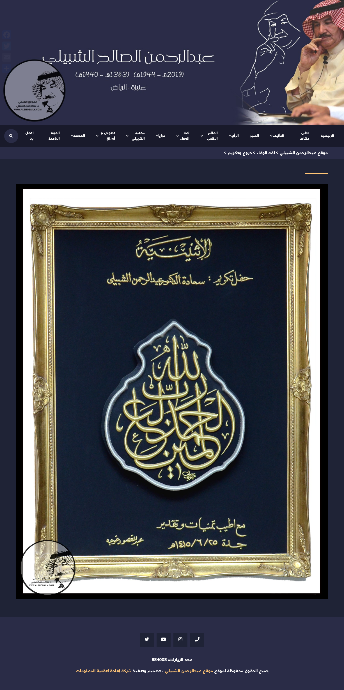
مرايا (161, 135)
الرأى (235, 135)
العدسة (79, 135)
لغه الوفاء (184, 135)
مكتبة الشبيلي (138, 135)
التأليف (278, 135)
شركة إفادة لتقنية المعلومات (103, 671)
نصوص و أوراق (108, 135)
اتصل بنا (29, 135)
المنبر (254, 135)
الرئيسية (327, 135)
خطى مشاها (304, 135)
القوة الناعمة (54, 135)
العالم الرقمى (212, 135)
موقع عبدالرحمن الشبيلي (189, 671)
